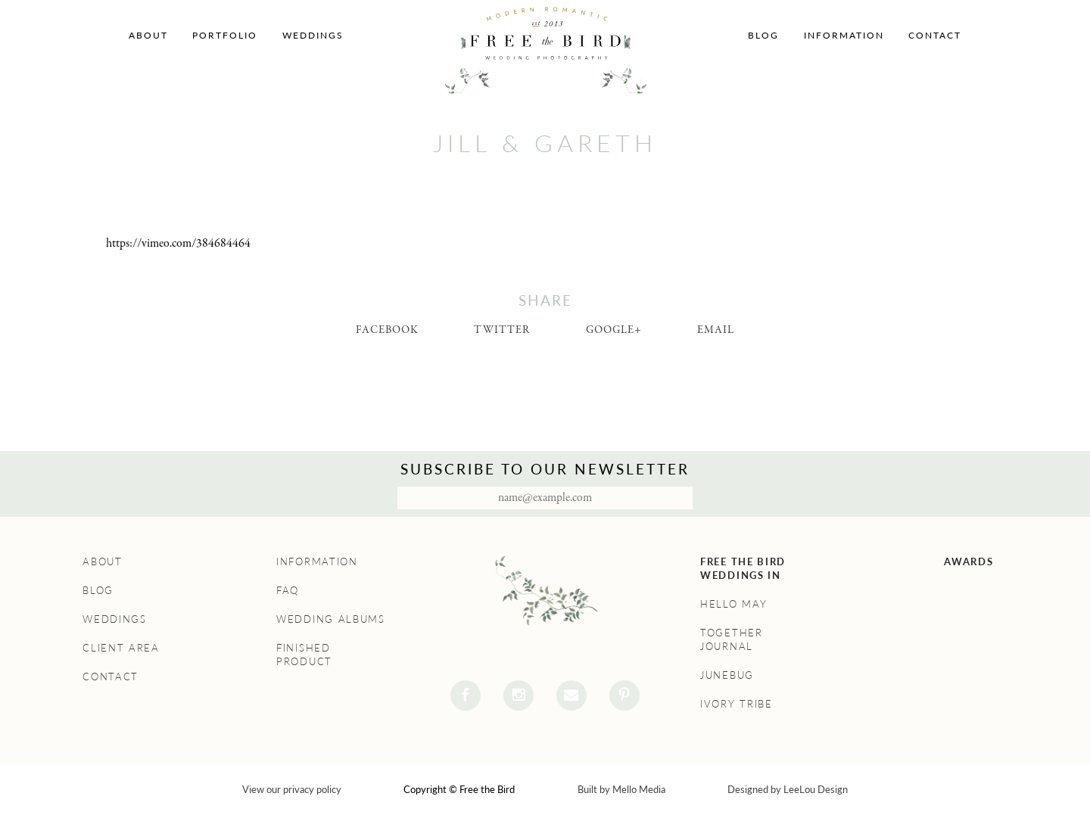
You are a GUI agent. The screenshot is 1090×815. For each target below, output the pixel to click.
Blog (763, 35)
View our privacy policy (291, 789)
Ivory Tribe (736, 704)
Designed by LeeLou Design (787, 789)
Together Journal (731, 639)
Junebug (727, 675)
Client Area (121, 648)
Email (715, 330)
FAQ (287, 590)
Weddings (313, 35)
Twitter (502, 330)
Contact (934, 35)
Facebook (387, 330)
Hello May (733, 604)
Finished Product (304, 654)
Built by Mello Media (621, 789)
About (148, 35)
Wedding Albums (330, 619)
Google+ (614, 330)
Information (844, 35)
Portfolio (224, 35)
